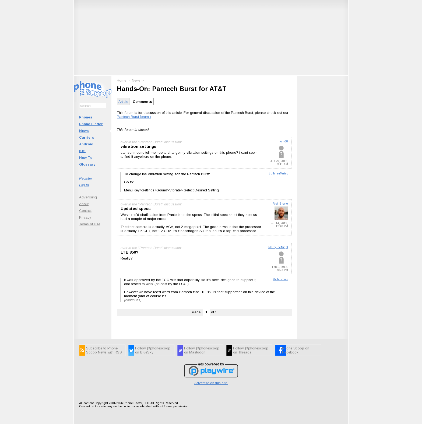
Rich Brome (280, 203)
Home (121, 80)
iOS (82, 151)
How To (85, 158)
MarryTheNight (278, 247)
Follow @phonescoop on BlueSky (152, 350)
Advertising (88, 197)
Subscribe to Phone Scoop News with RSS (104, 350)
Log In (84, 185)
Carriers (86, 137)
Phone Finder (91, 124)
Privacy (85, 217)
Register (85, 178)
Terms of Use (89, 224)
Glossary (87, 164)
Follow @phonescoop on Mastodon (201, 350)
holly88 (283, 141)
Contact (85, 211)
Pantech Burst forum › (134, 117)
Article (123, 102)
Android (86, 144)
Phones (85, 117)
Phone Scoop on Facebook (295, 350)
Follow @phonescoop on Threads (250, 350)
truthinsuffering (278, 173)
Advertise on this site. (211, 383)
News (84, 131)
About (84, 204)
